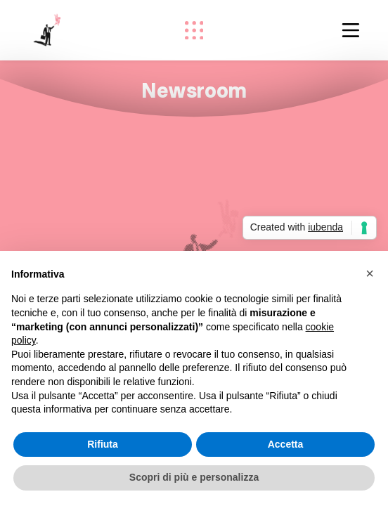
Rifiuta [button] (102, 444)
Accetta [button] (286, 444)
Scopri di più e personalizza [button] (194, 477)
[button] (369, 273)
